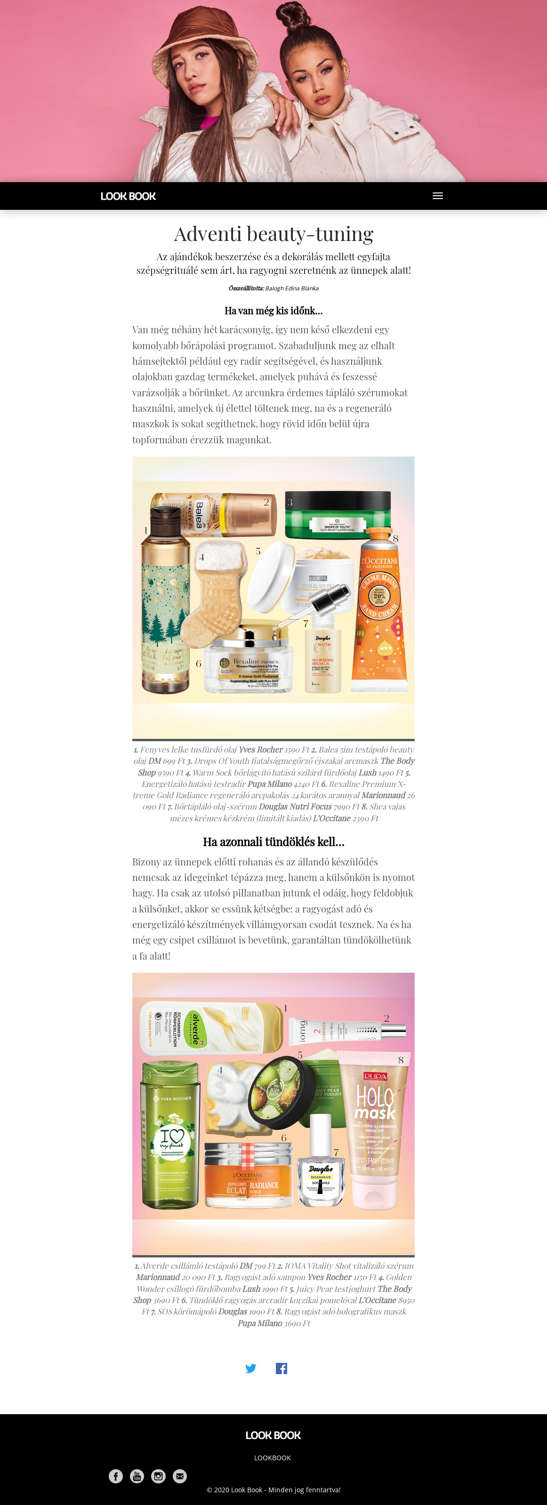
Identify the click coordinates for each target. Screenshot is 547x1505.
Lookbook (272, 1457)
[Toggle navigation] (438, 195)
